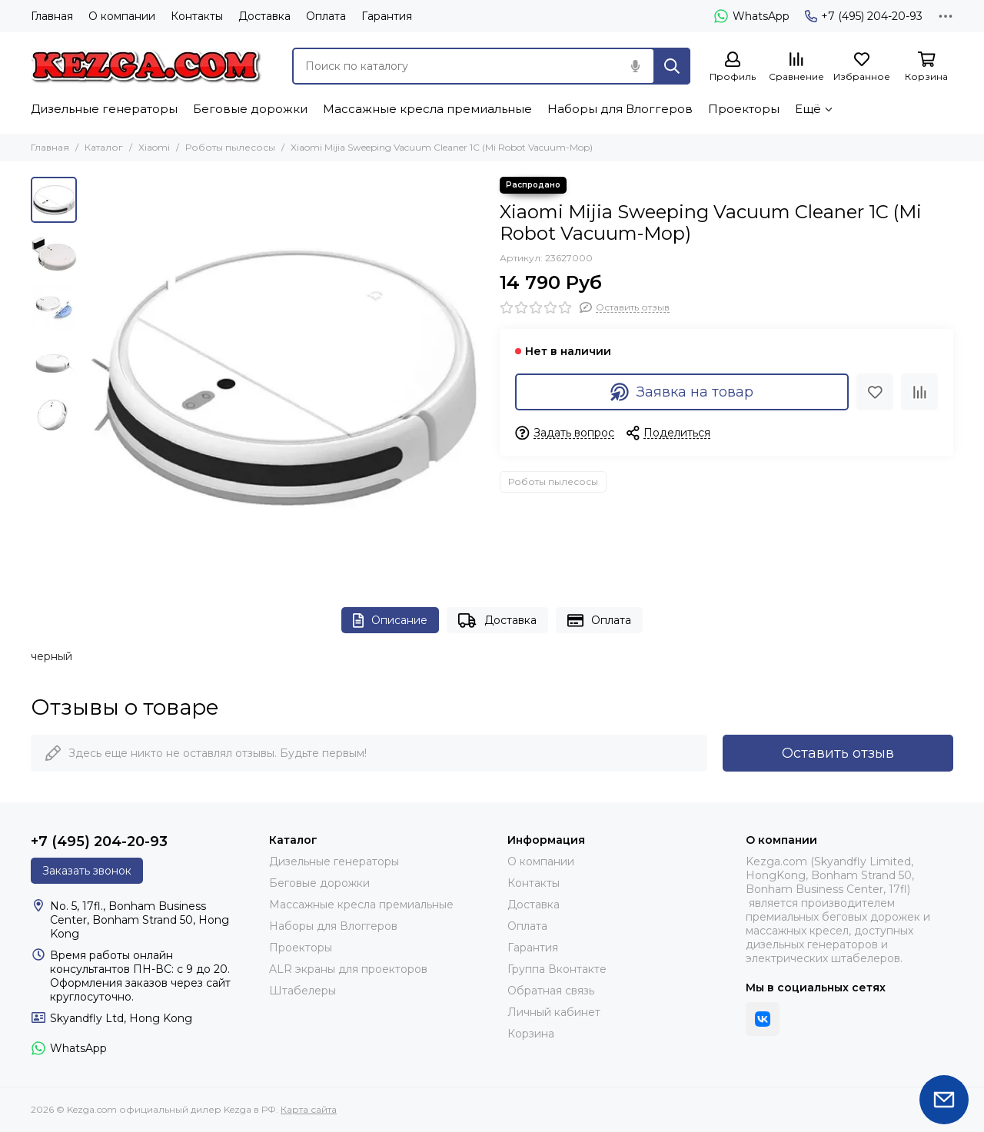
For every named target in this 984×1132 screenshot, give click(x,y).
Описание (390, 620)
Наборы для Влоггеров (620, 108)
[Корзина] (926, 67)
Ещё (808, 108)
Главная (52, 16)
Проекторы (744, 108)
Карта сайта (309, 1109)
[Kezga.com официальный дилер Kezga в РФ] (146, 66)
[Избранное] (861, 67)
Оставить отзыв (838, 753)
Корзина (530, 1034)
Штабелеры (302, 991)
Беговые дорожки (250, 108)
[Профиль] (733, 67)
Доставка (264, 16)
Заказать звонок (86, 871)
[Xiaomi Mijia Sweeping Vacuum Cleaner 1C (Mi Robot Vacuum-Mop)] (284, 376)
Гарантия (386, 16)
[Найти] (671, 66)
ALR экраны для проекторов (348, 969)
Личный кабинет (553, 1012)
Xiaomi (154, 147)
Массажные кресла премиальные (427, 108)
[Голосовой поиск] (635, 66)
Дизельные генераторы (104, 108)
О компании (121, 16)
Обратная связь (550, 991)
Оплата (326, 16)
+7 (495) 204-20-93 (863, 16)
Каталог (104, 147)
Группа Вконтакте (557, 969)
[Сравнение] (796, 67)
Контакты (197, 16)
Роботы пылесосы (230, 147)
